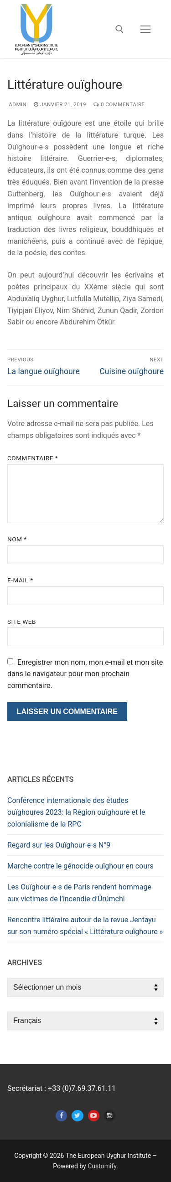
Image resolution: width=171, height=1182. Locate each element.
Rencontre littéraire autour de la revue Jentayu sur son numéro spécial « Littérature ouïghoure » (85, 925)
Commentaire (32, 458)
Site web (21, 621)
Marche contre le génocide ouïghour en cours (80, 866)
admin (16, 104)
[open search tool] (119, 29)
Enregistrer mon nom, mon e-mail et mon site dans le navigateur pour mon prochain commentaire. (85, 674)
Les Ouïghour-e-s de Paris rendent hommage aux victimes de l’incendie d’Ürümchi (79, 893)
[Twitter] (77, 1115)
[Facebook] (61, 1115)
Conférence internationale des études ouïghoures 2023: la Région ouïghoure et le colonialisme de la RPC (76, 812)
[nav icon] (145, 29)
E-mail (20, 580)
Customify (102, 1166)
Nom (17, 539)
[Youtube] (93, 1115)
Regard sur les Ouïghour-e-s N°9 (58, 845)
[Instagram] (109, 1115)
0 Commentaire (119, 104)
